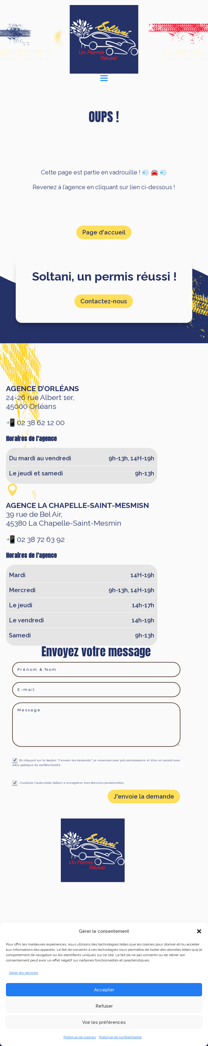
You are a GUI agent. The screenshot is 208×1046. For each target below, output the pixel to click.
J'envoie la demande (144, 796)
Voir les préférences (104, 1022)
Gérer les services (23, 973)
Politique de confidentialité (120, 1037)
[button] (199, 931)
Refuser (104, 1006)
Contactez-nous (103, 301)
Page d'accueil (104, 232)
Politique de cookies (79, 1037)
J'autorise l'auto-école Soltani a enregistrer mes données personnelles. (68, 783)
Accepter (104, 989)
